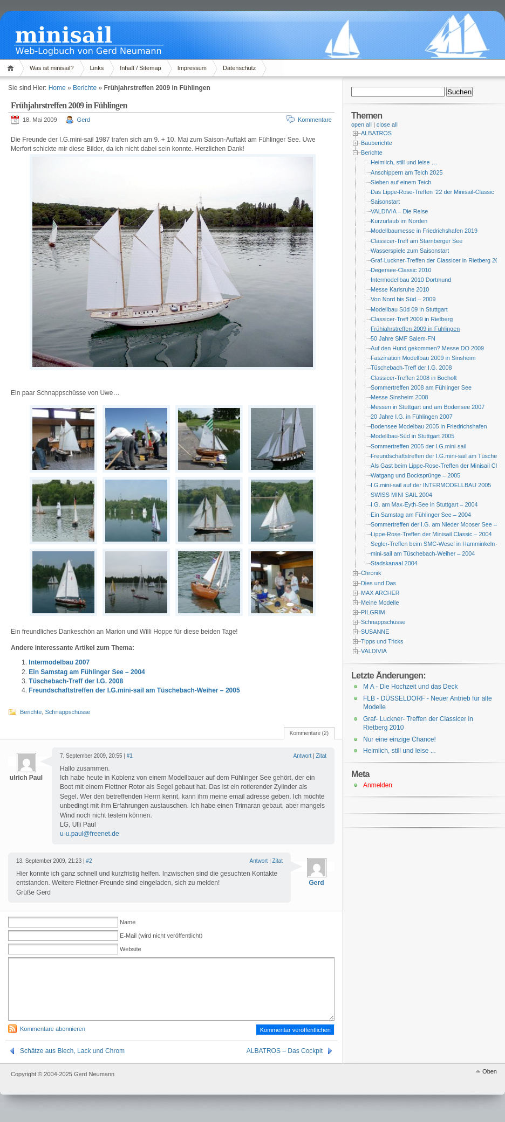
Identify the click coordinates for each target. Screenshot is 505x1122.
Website (130, 949)
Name (127, 922)
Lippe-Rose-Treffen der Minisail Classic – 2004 (431, 534)
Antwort (302, 756)
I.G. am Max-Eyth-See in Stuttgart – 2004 (424, 504)
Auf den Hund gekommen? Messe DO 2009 (427, 348)
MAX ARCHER (380, 593)
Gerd (83, 119)
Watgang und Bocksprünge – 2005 (415, 475)
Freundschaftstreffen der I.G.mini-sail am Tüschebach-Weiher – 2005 (134, 690)
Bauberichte (376, 143)
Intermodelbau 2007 (59, 662)
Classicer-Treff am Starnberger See (416, 241)
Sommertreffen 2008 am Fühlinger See (421, 387)
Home (12, 68)
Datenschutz (239, 68)
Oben (489, 1071)
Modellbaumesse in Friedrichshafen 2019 (424, 230)
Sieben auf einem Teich (401, 182)
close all (387, 124)
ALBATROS (376, 133)
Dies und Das (378, 583)
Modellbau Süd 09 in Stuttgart (409, 309)
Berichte (85, 88)
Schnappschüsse (67, 712)
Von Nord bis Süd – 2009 (403, 299)
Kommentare (315, 119)
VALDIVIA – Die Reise (399, 211)
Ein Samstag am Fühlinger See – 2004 (87, 672)
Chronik (371, 573)
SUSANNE (375, 631)
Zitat (321, 756)
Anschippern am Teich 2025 (406, 172)
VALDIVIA (374, 651)
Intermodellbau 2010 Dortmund (411, 279)
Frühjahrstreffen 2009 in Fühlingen (415, 328)
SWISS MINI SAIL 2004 (401, 494)
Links (97, 68)
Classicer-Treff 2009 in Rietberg (412, 319)
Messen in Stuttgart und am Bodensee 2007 (427, 407)
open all (361, 124)
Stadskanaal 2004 (394, 563)
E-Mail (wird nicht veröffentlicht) (161, 935)
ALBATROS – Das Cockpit (285, 1051)
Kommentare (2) (309, 733)
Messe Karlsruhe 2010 (400, 289)
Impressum (192, 68)
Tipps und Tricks (382, 641)
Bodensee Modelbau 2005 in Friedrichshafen (429, 426)
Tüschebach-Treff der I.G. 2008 (76, 681)
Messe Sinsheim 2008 (399, 397)
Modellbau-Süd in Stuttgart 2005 (412, 436)
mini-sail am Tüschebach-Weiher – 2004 (423, 553)
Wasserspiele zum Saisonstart (410, 250)
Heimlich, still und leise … (404, 162)
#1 (130, 756)
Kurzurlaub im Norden (399, 221)
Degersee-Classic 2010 (401, 270)
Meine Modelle (380, 602)
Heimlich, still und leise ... (399, 750)
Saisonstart (385, 201)
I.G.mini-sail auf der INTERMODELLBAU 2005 (431, 485)
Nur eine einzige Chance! (399, 739)
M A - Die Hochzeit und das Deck (410, 686)
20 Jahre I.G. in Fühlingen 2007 (412, 416)
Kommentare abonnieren (52, 1029)
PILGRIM (373, 612)
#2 (89, 861)
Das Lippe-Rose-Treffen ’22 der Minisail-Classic (432, 192)
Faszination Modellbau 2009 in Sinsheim (423, 358)
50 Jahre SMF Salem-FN (403, 338)
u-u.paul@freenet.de (89, 833)
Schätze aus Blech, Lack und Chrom (72, 1051)
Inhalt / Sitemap (140, 68)
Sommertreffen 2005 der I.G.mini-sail (418, 446)
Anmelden (377, 785)
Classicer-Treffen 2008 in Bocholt (414, 378)
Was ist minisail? (52, 68)
